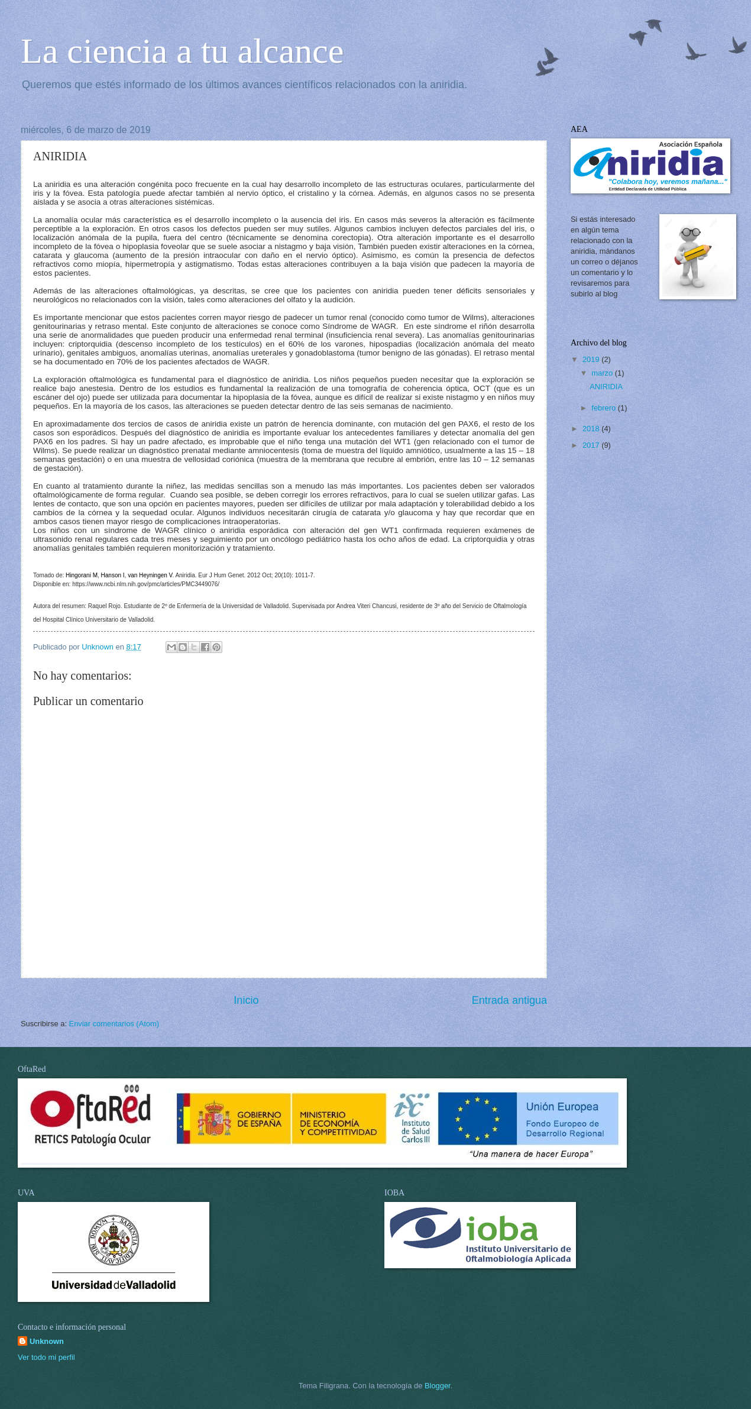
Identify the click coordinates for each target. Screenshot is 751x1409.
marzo (602, 373)
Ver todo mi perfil (46, 1357)
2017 (591, 445)
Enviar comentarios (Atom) (114, 1023)
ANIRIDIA (606, 386)
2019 (591, 359)
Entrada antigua (509, 1000)
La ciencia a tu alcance (182, 50)
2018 (591, 428)
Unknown (47, 1341)
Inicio (246, 1000)
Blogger (438, 1385)
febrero (604, 407)
